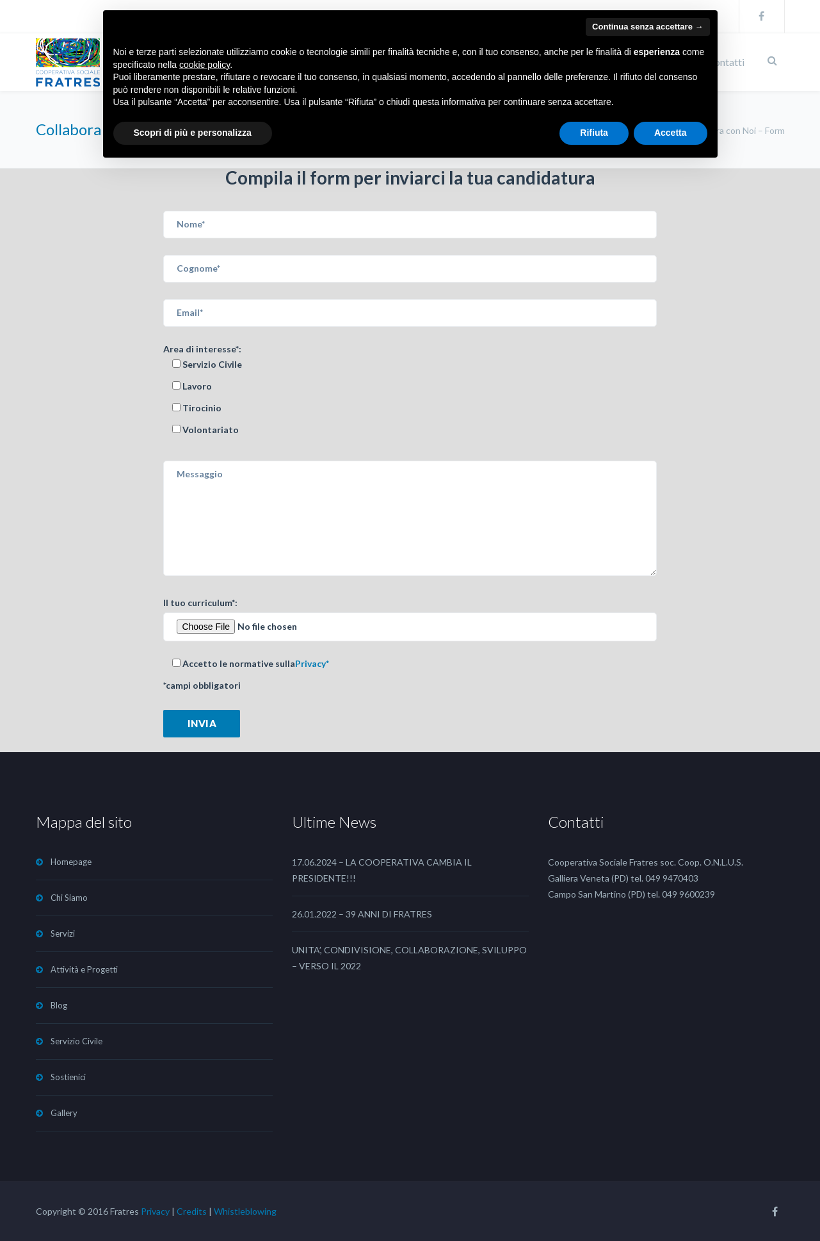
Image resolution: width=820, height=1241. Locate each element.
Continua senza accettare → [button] (647, 26)
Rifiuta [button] (594, 132)
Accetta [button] (670, 132)
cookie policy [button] (204, 65)
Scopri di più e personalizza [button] (193, 132)
